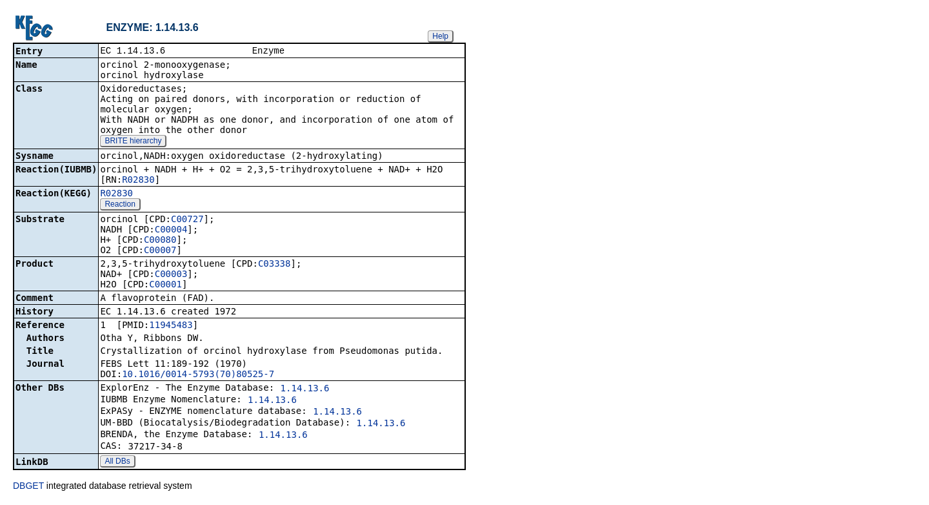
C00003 (171, 275)
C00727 (187, 220)
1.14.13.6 (305, 389)
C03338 (274, 265)
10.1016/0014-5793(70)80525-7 (198, 375)
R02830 (138, 181)
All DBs (117, 462)
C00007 (160, 251)
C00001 (165, 285)
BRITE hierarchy (133, 142)
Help (440, 36)
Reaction (120, 205)
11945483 (170, 326)
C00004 (171, 230)
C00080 (160, 241)
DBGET (28, 487)
